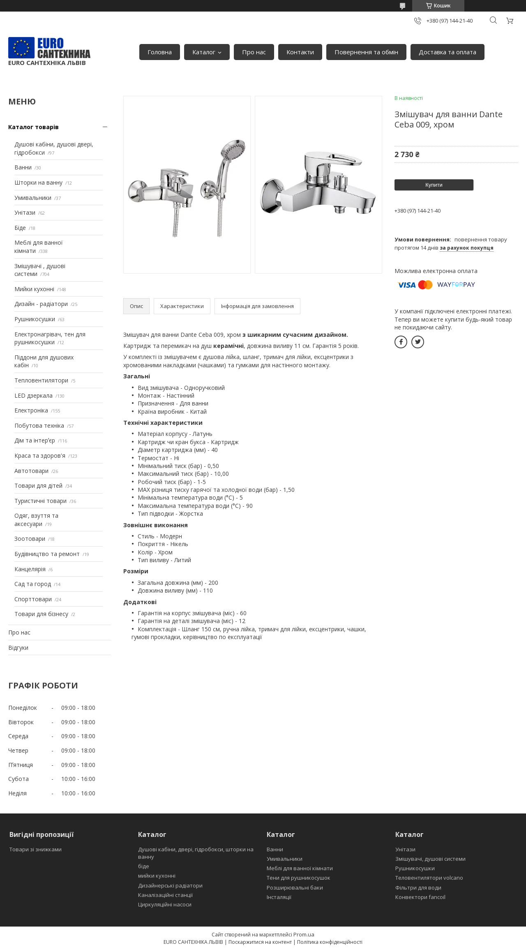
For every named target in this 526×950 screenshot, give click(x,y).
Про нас (254, 52)
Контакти (300, 52)
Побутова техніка (39, 425)
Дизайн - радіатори (41, 304)
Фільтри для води (418, 887)
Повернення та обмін (366, 52)
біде (143, 866)
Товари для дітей (38, 485)
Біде (20, 228)
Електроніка (31, 410)
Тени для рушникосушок (298, 877)
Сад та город (32, 584)
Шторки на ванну (38, 182)
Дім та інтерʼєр (34, 440)
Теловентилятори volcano (429, 877)
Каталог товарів (33, 127)
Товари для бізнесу (41, 614)
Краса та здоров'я (39, 455)
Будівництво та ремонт (47, 554)
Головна (160, 52)
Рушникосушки (34, 319)
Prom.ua (303, 934)
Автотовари (31, 471)
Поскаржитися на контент (260, 941)
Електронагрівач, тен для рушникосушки (49, 338)
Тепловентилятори (41, 380)
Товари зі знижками (35, 849)
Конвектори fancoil (420, 897)
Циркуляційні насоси (164, 904)
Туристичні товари (40, 501)
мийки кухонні (156, 875)
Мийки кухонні (34, 289)
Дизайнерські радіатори (170, 885)
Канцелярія (30, 569)
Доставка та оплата (447, 52)
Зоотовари (29, 538)
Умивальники (32, 198)
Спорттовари (33, 599)
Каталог (203, 52)
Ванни (23, 167)
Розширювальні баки (295, 887)
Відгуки (18, 647)
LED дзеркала (33, 395)
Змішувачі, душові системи (430, 858)
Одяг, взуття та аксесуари (36, 520)
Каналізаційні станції (165, 895)
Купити (434, 185)
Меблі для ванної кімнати (300, 868)
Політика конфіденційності (329, 941)
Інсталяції (279, 897)
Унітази (24, 212)
